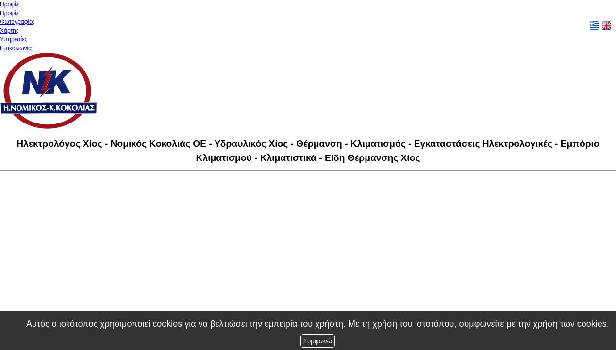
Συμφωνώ (317, 341)
